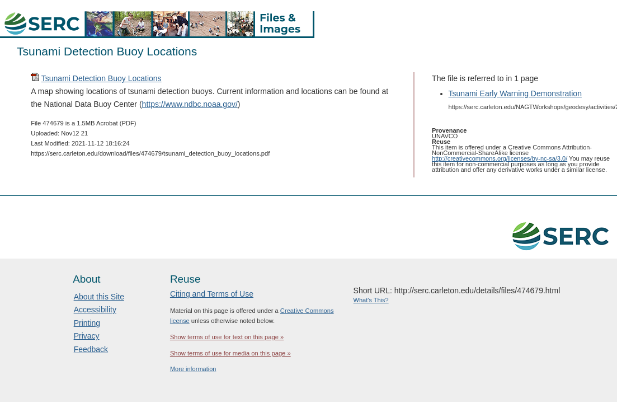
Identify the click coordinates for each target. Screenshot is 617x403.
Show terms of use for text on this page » (227, 337)
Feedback (91, 349)
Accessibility (95, 309)
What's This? (371, 300)
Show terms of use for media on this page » (230, 353)
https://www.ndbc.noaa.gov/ (190, 104)
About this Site (99, 296)
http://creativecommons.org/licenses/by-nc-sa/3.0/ (499, 158)
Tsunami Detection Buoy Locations (101, 78)
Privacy (87, 335)
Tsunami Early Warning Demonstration (515, 93)
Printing (87, 322)
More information (193, 368)
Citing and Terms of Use (211, 293)
